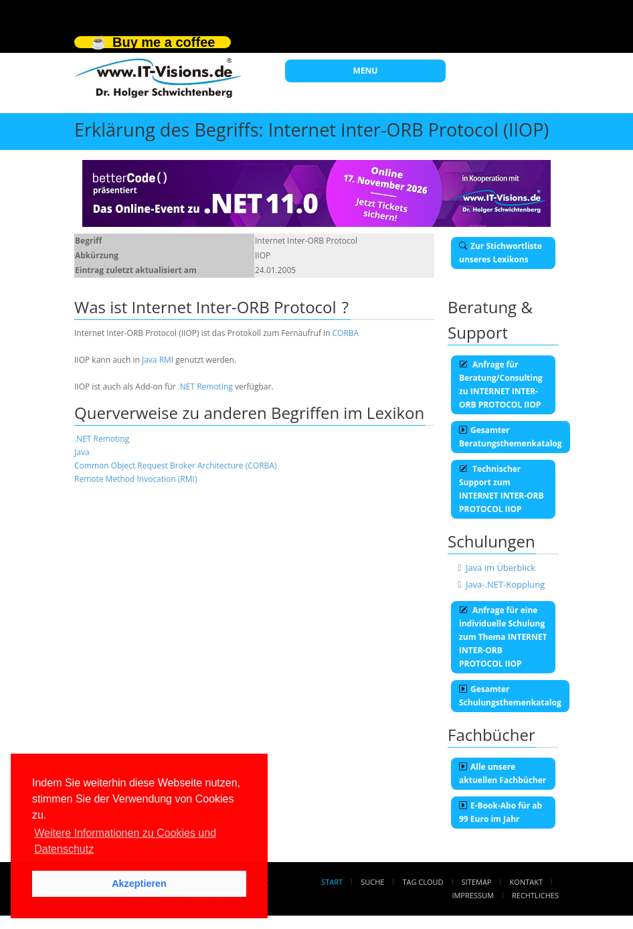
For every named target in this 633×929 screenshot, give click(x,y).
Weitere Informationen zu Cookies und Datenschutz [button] (125, 841)
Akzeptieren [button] (139, 883)
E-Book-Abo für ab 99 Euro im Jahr (500, 812)
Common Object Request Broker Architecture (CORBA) (175, 465)
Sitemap (477, 882)
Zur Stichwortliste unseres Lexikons (500, 252)
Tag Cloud (423, 882)
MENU (365, 70)
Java (149, 359)
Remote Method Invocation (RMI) (135, 479)
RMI (166, 359)
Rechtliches (535, 895)
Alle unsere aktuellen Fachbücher (502, 773)
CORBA (346, 333)
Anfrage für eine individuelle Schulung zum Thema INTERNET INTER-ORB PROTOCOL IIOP (503, 636)
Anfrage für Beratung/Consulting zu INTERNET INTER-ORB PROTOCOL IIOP (501, 384)
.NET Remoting (205, 386)
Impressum (472, 895)
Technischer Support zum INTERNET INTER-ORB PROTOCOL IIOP (501, 489)
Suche (372, 882)
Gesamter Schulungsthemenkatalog (510, 695)
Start (332, 882)
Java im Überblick (500, 568)
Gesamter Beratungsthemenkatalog (510, 436)
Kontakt (526, 882)
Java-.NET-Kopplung (505, 584)
